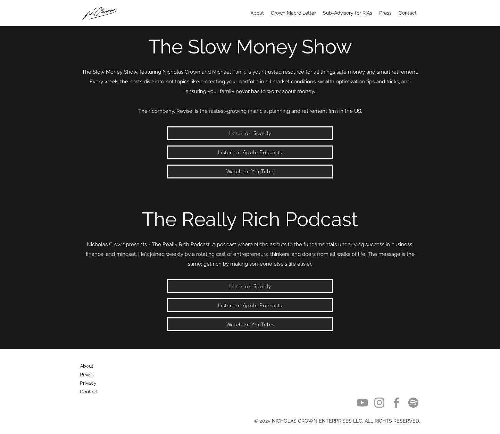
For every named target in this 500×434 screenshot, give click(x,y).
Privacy (88, 383)
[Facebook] (396, 402)
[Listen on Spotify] (250, 133)
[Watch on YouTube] (250, 171)
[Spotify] (413, 402)
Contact (89, 391)
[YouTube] (362, 402)
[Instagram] (379, 402)
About (86, 366)
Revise (87, 374)
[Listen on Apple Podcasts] (250, 152)
